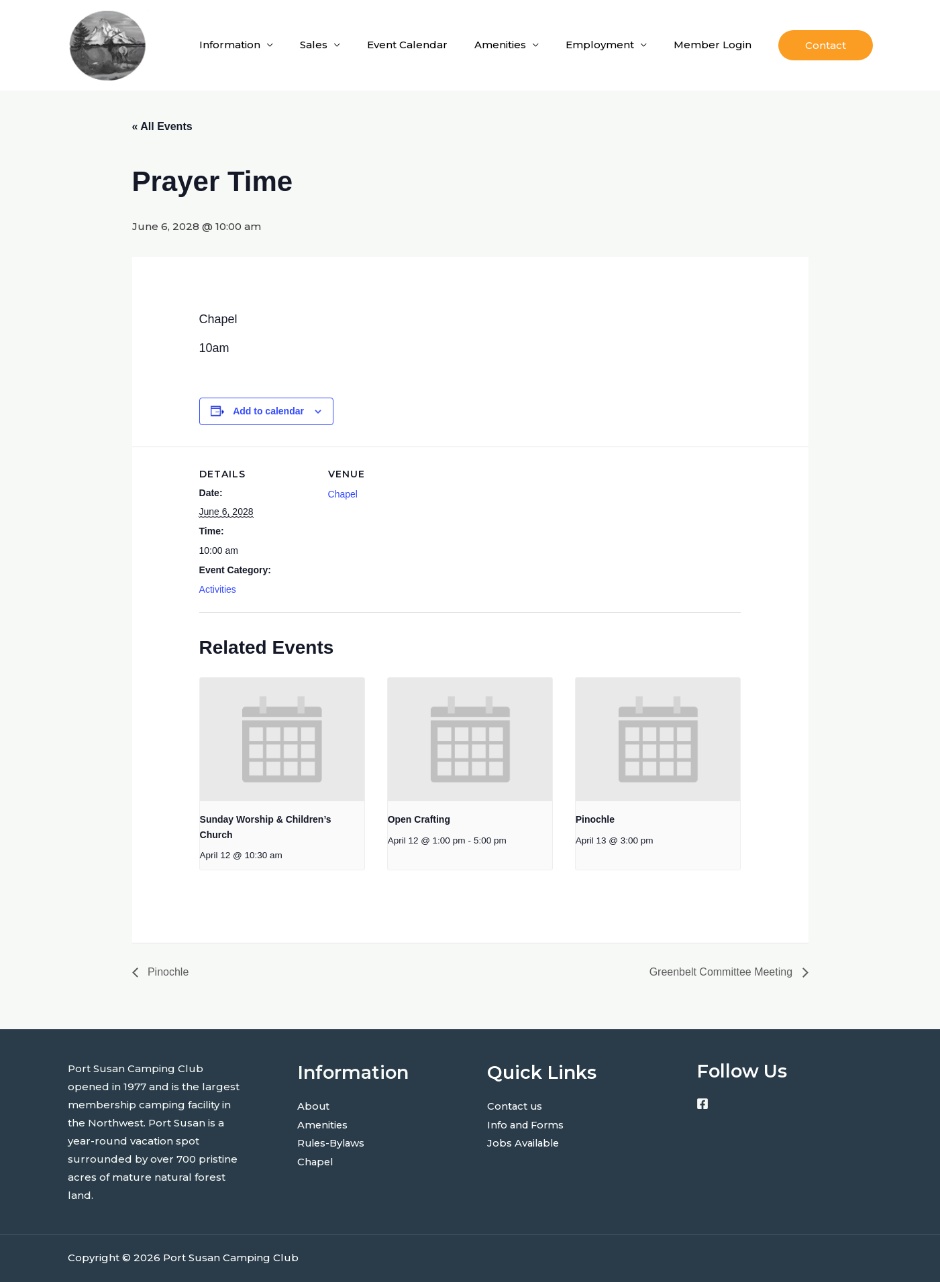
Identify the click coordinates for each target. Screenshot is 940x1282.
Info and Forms (527, 1124)
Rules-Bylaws (332, 1142)
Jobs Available (524, 1142)
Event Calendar (407, 44)
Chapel (343, 494)
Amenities (500, 44)
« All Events (162, 126)
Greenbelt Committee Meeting (722, 972)
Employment (600, 44)
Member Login (712, 44)
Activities (217, 589)
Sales (313, 44)
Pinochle (595, 819)
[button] (825, 45)
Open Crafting (419, 819)
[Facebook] (702, 1104)
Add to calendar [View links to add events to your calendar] (268, 411)
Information (229, 44)
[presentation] (282, 739)
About (313, 1106)
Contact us (515, 1106)
